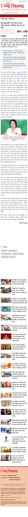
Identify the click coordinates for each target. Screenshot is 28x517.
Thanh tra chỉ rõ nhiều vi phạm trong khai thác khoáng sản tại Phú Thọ (19, 301)
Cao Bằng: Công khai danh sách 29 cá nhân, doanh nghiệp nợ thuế (19, 449)
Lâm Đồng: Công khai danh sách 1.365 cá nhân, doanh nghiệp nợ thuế (19, 356)
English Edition (23, 1)
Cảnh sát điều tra (19, 95)
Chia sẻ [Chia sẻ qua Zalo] (3, 36)
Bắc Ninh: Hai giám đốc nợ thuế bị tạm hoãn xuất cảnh (19, 430)
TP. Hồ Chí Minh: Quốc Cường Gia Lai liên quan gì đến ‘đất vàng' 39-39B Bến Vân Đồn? (14, 65)
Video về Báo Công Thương (19, 484)
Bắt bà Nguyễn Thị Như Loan (8, 256)
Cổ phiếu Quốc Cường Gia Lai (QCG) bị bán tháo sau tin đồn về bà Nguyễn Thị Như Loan (14, 59)
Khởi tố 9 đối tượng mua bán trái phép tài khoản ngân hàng (19, 347)
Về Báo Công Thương (7, 484)
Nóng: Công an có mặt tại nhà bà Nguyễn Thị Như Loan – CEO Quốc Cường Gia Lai (13, 52)
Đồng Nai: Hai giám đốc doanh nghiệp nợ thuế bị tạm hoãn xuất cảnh (19, 422)
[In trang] (26, 36)
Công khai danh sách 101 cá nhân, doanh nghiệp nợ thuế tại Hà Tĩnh (19, 318)
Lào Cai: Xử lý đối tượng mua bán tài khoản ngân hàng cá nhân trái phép (18, 459)
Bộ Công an (21, 74)
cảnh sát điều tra (13, 250)
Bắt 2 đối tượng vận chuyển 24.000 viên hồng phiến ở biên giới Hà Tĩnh (19, 375)
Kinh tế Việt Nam (17, 9)
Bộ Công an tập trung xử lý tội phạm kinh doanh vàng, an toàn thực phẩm (19, 337)
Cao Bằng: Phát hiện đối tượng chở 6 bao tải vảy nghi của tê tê (19, 403)
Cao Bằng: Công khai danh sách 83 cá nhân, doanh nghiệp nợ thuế (19, 365)
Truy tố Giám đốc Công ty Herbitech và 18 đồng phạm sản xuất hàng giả (19, 440)
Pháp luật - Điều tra (7, 19)
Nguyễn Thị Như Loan (18, 253)
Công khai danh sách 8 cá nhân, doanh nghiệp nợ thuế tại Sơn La (19, 395)
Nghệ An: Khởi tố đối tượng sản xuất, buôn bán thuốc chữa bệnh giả (19, 385)
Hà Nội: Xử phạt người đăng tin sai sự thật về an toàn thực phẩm (19, 282)
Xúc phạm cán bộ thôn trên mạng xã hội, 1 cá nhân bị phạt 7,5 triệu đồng (19, 413)
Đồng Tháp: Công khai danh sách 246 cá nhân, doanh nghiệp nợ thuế (19, 309)
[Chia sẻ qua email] (24, 36)
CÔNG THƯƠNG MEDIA (6, 9)
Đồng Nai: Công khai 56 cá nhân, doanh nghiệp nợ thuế (19, 328)
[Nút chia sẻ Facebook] (12, 36)
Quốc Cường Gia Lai (6, 253)
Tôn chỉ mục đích (19, 485)
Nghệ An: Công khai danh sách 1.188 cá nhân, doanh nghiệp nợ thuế (19, 291)
